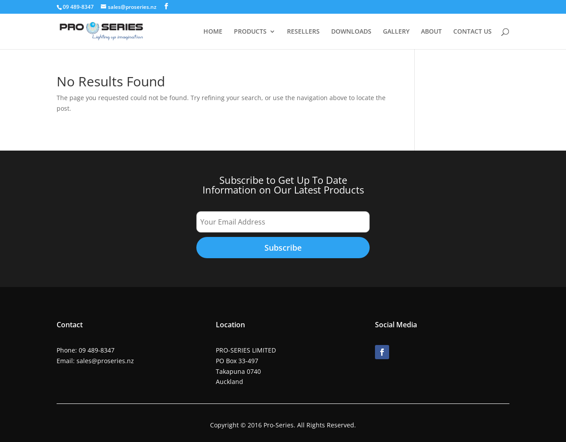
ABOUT (431, 31)
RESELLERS (303, 31)
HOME (212, 31)
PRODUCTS (250, 31)
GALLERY (396, 31)
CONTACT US (472, 31)
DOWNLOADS (351, 31)
